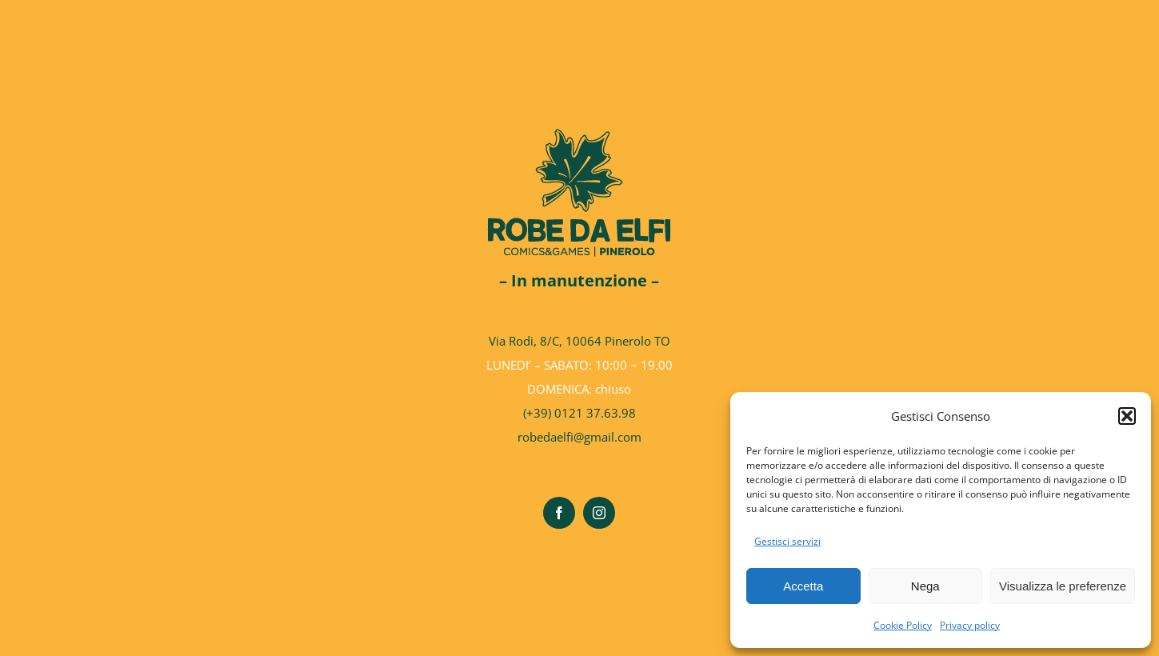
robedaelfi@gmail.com (579, 437)
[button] (1127, 416)
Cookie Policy (902, 625)
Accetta (803, 586)
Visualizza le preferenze (1062, 586)
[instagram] (599, 513)
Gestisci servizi (787, 541)
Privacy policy (970, 625)
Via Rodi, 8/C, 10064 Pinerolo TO (579, 341)
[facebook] (559, 513)
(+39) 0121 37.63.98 (579, 413)
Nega (925, 586)
